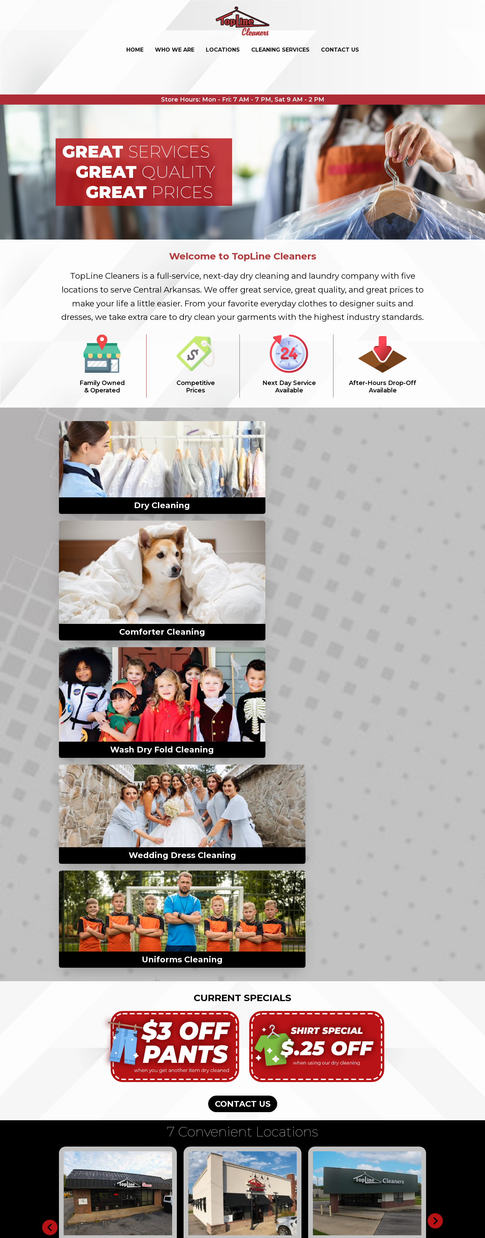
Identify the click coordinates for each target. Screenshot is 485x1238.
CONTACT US (340, 50)
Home (134, 50)
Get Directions (87, 853)
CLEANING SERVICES (280, 50)
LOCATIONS (223, 50)
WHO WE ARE (174, 50)
